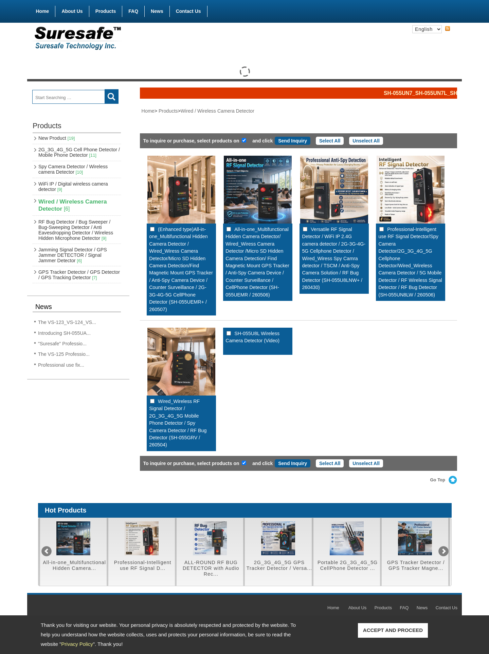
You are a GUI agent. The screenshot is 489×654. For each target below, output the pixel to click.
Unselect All (366, 140)
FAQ (133, 11)
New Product (56, 138)
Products (105, 10)
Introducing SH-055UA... (64, 333)
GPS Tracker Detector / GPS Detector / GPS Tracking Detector (79, 274)
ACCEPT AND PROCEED (393, 630)
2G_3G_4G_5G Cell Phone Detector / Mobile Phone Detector (79, 152)
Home (42, 11)
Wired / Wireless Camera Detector (72, 205)
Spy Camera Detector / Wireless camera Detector (73, 169)
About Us (72, 11)
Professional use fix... (61, 365)
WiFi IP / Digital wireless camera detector (73, 186)
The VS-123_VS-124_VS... (67, 322)
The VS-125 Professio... (64, 354)
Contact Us (188, 11)
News (157, 11)
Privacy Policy (77, 644)
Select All (330, 140)
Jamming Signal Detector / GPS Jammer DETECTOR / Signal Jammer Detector (72, 255)
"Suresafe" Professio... (62, 343)
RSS (447, 28)
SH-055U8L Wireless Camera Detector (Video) (252, 337)
